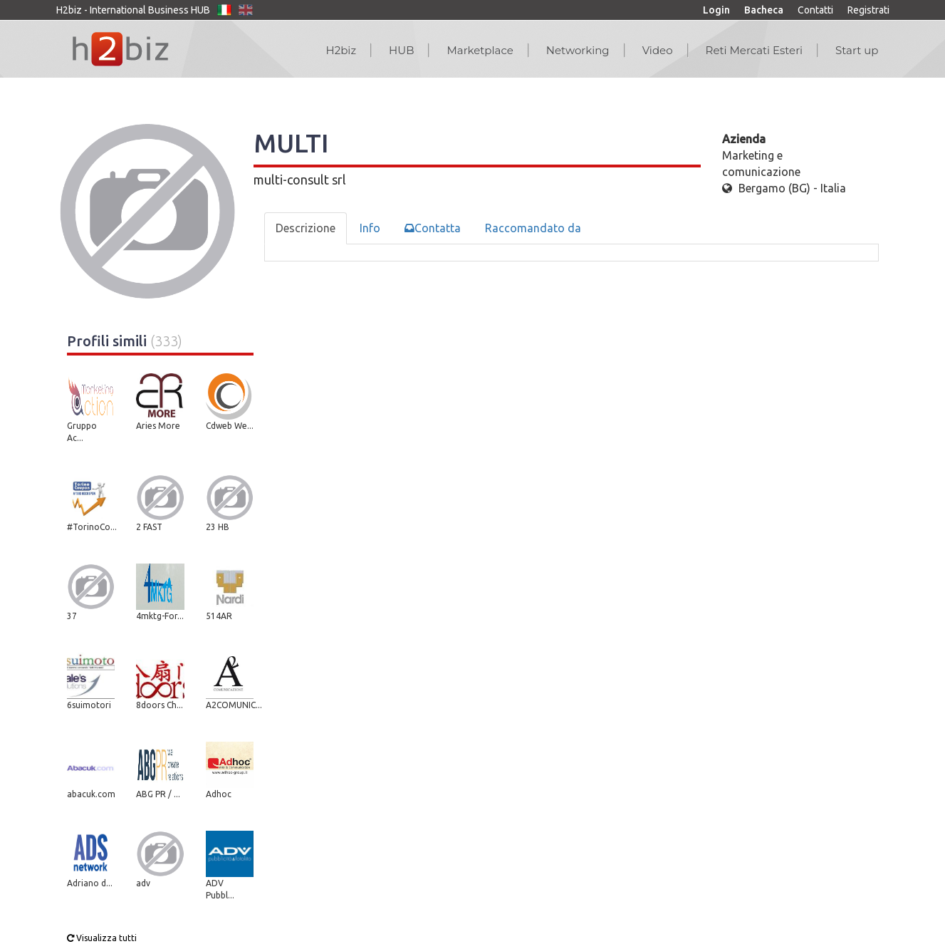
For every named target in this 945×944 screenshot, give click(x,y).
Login (716, 10)
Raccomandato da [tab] (533, 228)
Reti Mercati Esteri (754, 50)
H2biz (340, 50)
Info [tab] (370, 228)
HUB (401, 50)
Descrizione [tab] (305, 228)
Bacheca (763, 10)
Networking (578, 50)
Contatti (815, 10)
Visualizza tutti (102, 938)
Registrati (868, 10)
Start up (856, 50)
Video (657, 50)
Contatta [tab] (432, 228)
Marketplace (480, 50)
